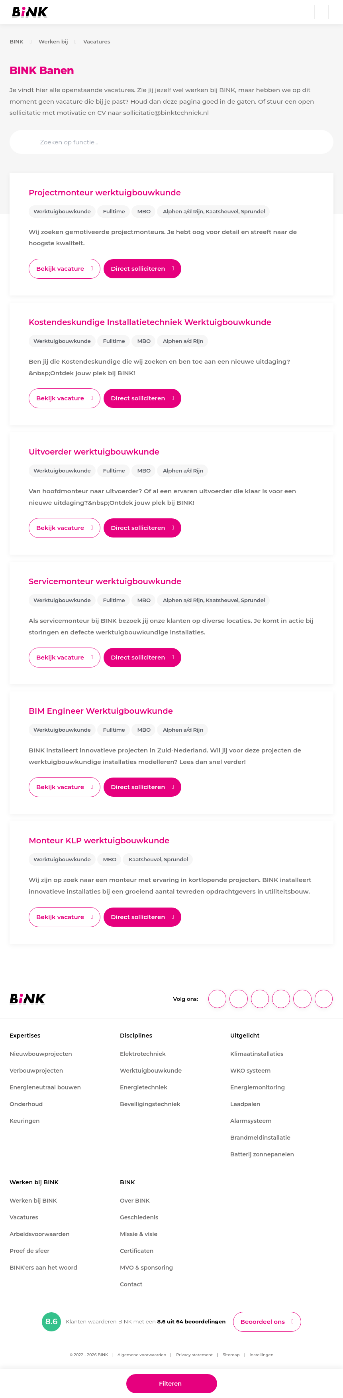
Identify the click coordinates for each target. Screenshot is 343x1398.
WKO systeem (250, 1071)
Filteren (170, 1383)
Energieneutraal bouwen (45, 1088)
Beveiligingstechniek (150, 1105)
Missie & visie (138, 1235)
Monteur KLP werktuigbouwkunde (100, 842)
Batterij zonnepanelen (262, 1155)
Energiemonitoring (257, 1088)
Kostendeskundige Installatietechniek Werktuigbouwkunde (152, 322)
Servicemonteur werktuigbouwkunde (106, 582)
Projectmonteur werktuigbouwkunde (106, 192)
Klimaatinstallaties (256, 1054)
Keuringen (25, 1121)
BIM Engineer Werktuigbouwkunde (102, 712)
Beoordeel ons (262, 1322)
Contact (131, 1285)
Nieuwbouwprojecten (41, 1054)
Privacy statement (194, 1356)
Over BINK (135, 1201)
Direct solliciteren (140, 268)
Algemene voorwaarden (142, 1356)
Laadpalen (245, 1105)
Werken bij (54, 41)
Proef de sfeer (29, 1251)
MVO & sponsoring (146, 1268)
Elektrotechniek (143, 1054)
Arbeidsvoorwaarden (40, 1235)
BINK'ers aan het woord (43, 1268)
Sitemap (231, 1356)
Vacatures (98, 41)
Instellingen (262, 1356)
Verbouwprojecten (36, 1071)
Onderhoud (26, 1105)
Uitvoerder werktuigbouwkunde (95, 452)
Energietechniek (143, 1088)
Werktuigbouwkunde (151, 1071)
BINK (17, 41)
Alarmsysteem (251, 1121)
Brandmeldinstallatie (260, 1138)
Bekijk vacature (60, 268)
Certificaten (136, 1251)
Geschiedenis (139, 1218)
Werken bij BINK (33, 1201)
